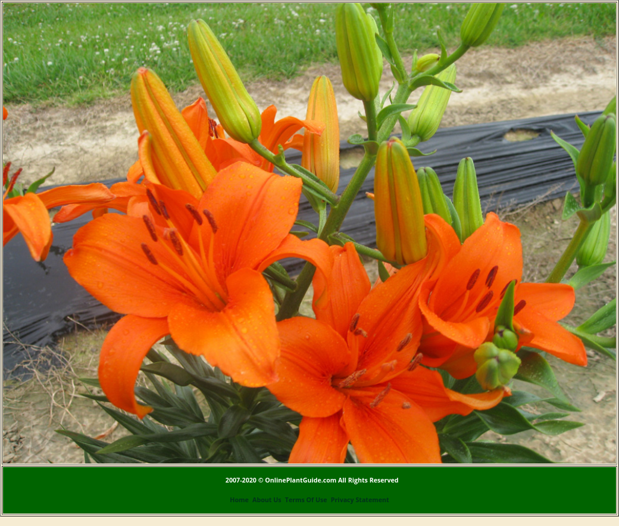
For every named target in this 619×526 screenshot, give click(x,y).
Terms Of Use (306, 500)
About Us (266, 500)
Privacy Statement (360, 500)
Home (239, 500)
